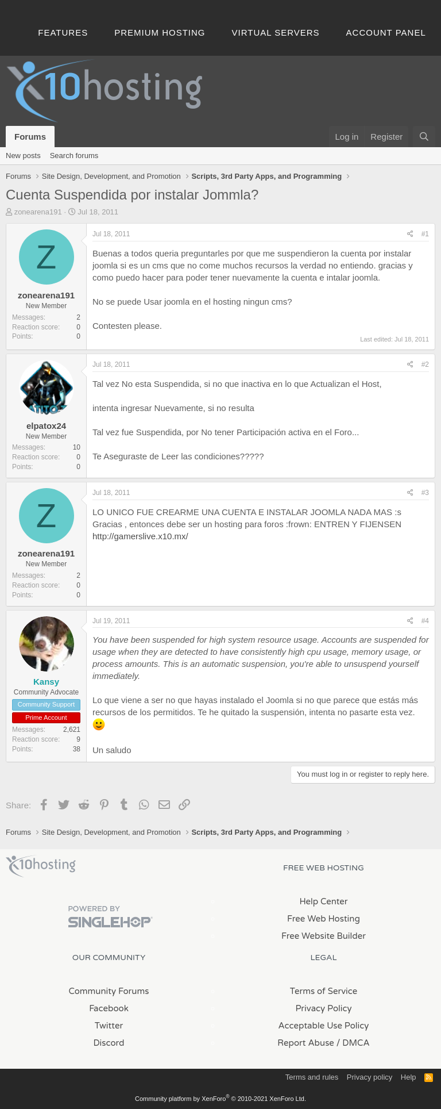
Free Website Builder (323, 936)
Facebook (109, 1008)
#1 (425, 234)
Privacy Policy (323, 1008)
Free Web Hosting (323, 919)
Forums (30, 136)
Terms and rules (311, 1077)
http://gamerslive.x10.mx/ (140, 536)
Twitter (109, 1025)
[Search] (424, 136)
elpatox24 (46, 426)
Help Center (323, 901)
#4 (425, 621)
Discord (108, 1043)
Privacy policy (369, 1077)
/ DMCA (353, 1043)
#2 (425, 364)
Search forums (74, 155)
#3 (425, 493)
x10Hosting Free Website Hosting (41, 866)
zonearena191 (38, 212)
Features (63, 32)
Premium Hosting (159, 32)
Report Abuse (305, 1043)
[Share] (410, 234)
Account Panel (386, 32)
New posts (23, 155)
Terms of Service (324, 991)
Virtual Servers (276, 32)
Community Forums (109, 991)
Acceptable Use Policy (323, 1025)
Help (408, 1077)
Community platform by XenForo (220, 1098)
